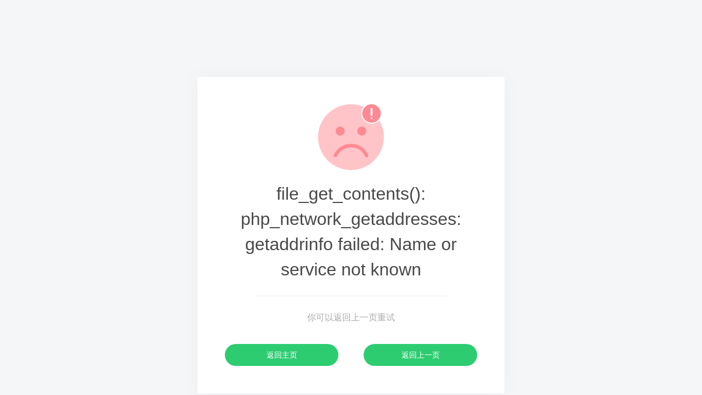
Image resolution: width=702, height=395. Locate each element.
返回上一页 (420, 355)
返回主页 (282, 355)
